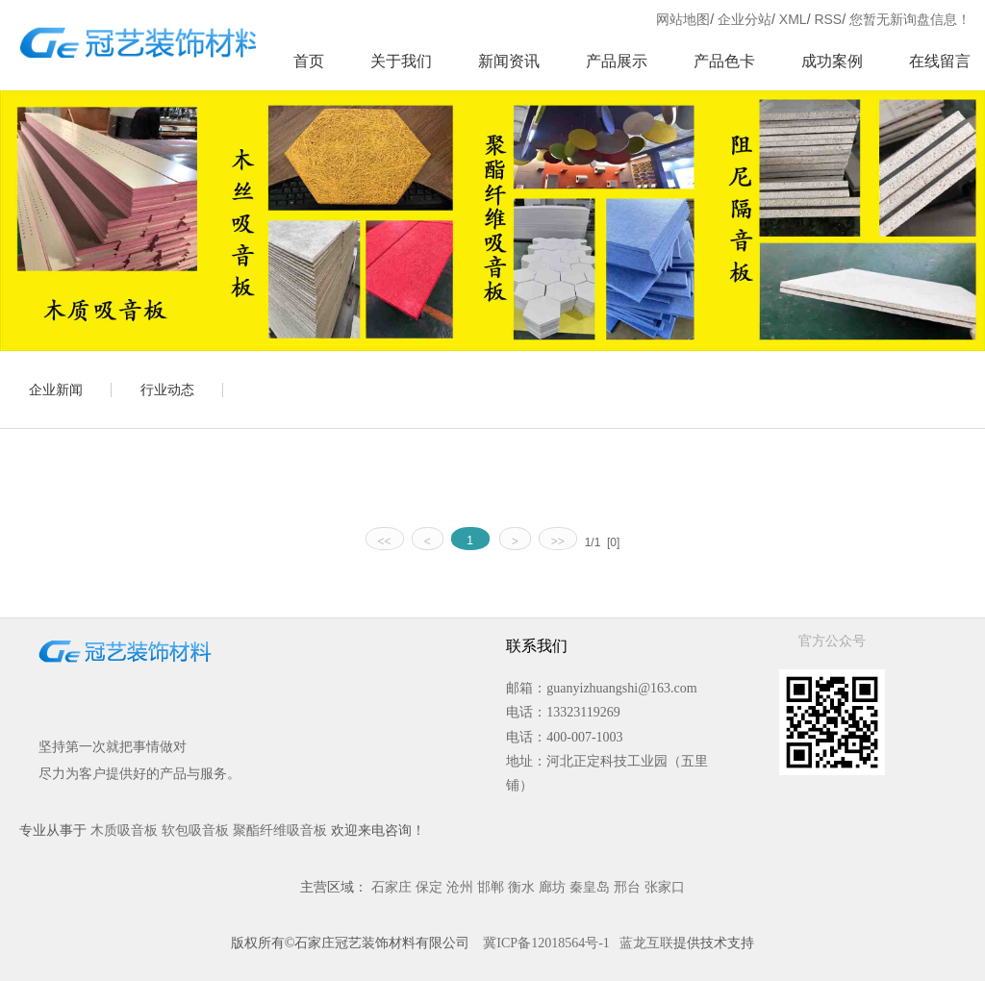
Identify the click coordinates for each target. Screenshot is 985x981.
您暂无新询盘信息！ (910, 19)
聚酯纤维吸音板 (280, 830)
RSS (828, 19)
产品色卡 (724, 61)
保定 (429, 886)
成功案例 (832, 61)
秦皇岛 (589, 886)
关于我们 (401, 61)
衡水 (521, 886)
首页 (308, 61)
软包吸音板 (195, 830)
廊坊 (552, 886)
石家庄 (391, 886)
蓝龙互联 (646, 943)
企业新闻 (56, 389)
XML (793, 19)
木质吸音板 (124, 830)
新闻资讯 (509, 61)
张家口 (664, 886)
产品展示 (616, 61)
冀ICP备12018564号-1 (546, 943)
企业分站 (744, 19)
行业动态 (167, 389)
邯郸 (490, 886)
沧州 (459, 886)
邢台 (627, 886)
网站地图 (683, 19)
